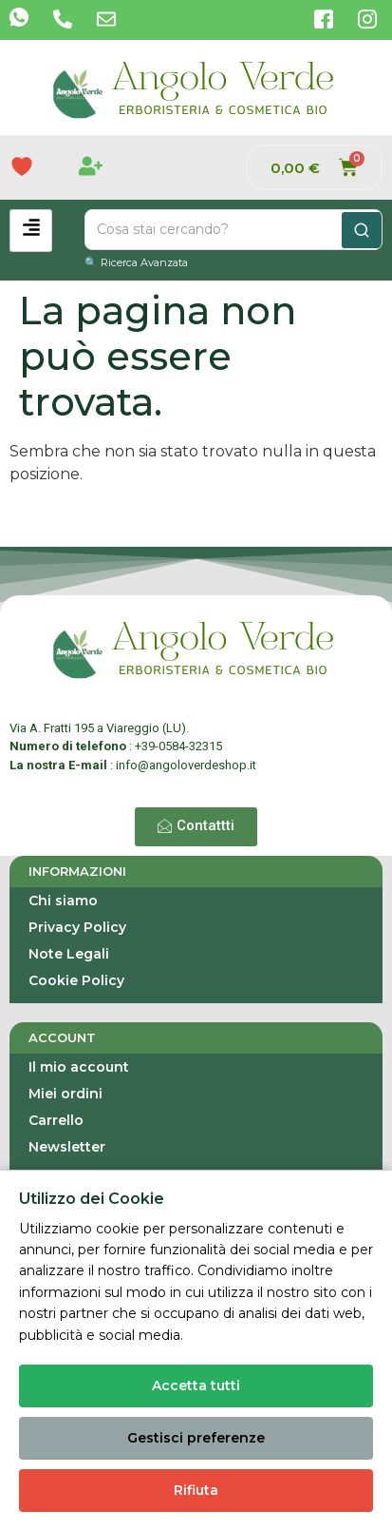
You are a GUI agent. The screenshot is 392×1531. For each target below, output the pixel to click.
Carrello (56, 1120)
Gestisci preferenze (196, 1437)
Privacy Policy (77, 927)
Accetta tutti (196, 1385)
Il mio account (78, 1067)
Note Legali (68, 953)
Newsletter (66, 1146)
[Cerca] (362, 230)
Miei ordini (65, 1093)
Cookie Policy (76, 980)
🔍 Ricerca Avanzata (136, 262)
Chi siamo (63, 900)
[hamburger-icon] (30, 230)
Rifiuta (196, 1490)
